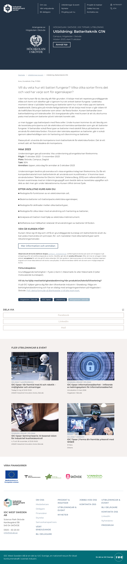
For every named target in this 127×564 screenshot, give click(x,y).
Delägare (40, 509)
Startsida (21, 75)
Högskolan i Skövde (64, 27)
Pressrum (107, 525)
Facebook (63, 315)
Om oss (43, 5)
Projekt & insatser (94, 5)
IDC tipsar (83, 27)
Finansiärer (41, 513)
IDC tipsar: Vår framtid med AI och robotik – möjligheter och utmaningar (35, 366)
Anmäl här (62, 44)
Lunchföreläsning (26, 382)
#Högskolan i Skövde (79, 299)
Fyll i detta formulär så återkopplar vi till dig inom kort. (53, 290)
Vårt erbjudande (47, 8)
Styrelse (40, 518)
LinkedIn (63, 321)
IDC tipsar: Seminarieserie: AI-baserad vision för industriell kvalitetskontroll (35, 417)
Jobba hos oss (93, 8)
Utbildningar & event (70, 5)
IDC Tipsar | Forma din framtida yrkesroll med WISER (90, 419)
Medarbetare (42, 504)
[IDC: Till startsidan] (14, 8)
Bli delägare (45, 12)
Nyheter (64, 8)
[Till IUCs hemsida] (109, 557)
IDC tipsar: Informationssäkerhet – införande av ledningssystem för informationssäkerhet (90, 366)
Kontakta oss (92, 12)
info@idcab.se (11, 533)
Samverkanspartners (46, 522)
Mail (63, 327)
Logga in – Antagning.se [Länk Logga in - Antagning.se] (57, 254)
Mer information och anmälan (38, 246)
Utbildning (97, 27)
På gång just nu (68, 12)
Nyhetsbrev (107, 521)
